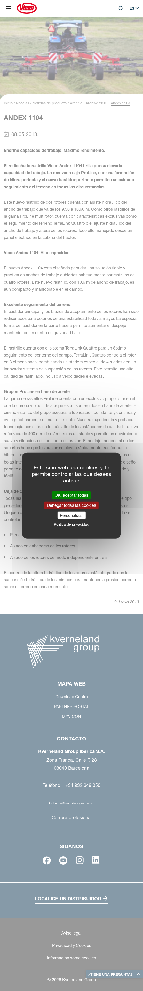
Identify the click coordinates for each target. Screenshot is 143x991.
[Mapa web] (8, 8)
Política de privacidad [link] (71, 524)
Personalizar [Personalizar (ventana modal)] (71, 515)
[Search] (120, 8)
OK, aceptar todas (71, 494)
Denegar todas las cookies (71, 505)
